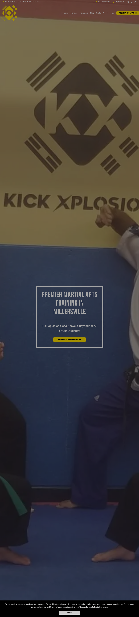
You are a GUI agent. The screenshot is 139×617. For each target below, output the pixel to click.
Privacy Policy (91, 607)
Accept (69, 613)
